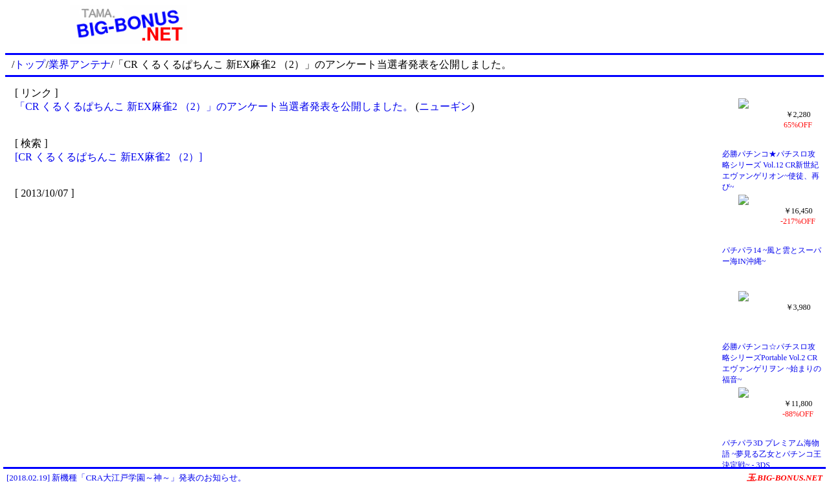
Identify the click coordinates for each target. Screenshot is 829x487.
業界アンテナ (80, 64)
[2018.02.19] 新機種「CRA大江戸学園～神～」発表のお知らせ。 (126, 477)
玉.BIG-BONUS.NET (785, 477)
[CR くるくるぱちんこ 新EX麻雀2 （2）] (108, 156)
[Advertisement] (537, 24)
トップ (29, 64)
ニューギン (445, 106)
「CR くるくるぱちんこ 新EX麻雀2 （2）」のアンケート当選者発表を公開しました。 (214, 106)
